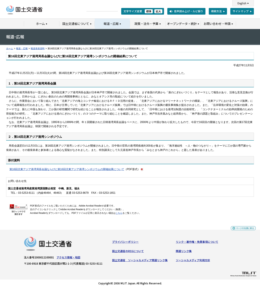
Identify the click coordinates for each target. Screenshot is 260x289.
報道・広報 (22, 48)
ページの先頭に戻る (242, 231)
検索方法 (216, 11)
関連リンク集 (184, 252)
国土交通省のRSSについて (128, 252)
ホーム (9, 48)
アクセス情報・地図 (68, 259)
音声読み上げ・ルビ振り (188, 11)
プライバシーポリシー (125, 243)
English (241, 3)
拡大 (158, 11)
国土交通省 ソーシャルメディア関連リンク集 (140, 261)
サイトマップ (241, 11)
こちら (119, 213)
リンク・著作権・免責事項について (197, 243)
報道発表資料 (38, 48)
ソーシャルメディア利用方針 (193, 261)
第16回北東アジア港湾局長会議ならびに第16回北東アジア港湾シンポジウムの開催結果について (66, 169)
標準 (148, 11)
